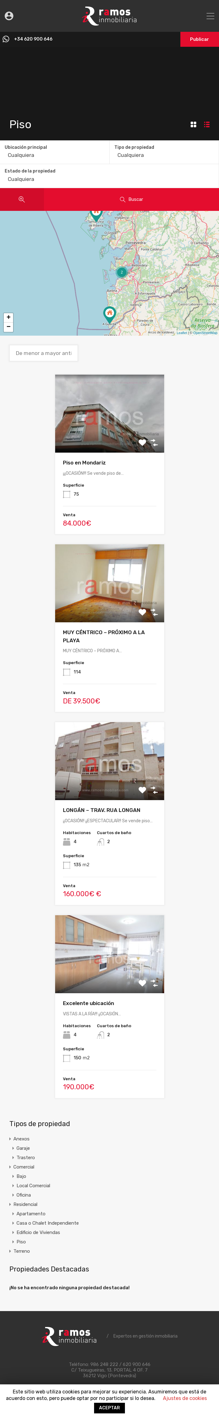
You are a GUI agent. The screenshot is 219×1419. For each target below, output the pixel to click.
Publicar (198, 39)
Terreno (21, 1251)
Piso (21, 1242)
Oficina (24, 1195)
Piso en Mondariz (84, 462)
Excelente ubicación (88, 1003)
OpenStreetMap (205, 333)
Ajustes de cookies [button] (185, 1398)
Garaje (23, 1148)
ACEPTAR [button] (109, 1408)
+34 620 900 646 (34, 39)
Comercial (23, 1167)
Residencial (25, 1204)
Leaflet (182, 333)
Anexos (21, 1139)
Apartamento (31, 1214)
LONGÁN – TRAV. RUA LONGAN (101, 810)
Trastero (26, 1157)
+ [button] (9, 318)
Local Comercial (33, 1185)
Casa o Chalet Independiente (48, 1223)
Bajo (21, 1176)
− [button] (9, 327)
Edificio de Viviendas (38, 1232)
